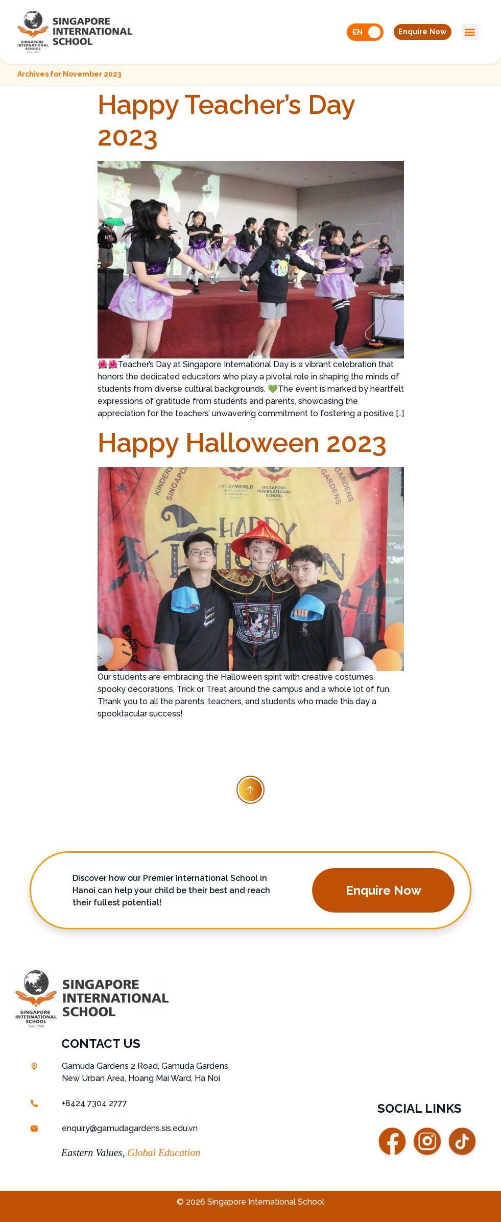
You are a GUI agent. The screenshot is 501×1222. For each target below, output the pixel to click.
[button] (419, 32)
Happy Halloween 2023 (242, 442)
